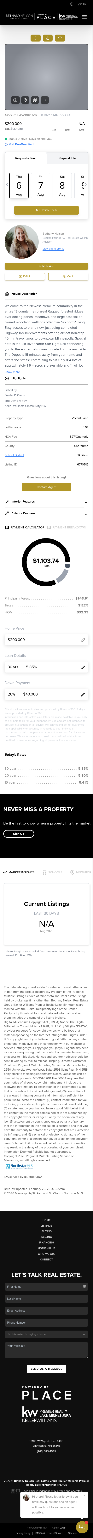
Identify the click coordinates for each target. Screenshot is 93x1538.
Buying (47, 1231)
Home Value (46, 1248)
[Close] (84, 1495)
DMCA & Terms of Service (49, 1533)
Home (46, 1220)
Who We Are (46, 1254)
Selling (46, 1237)
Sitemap (72, 1533)
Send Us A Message (46, 1369)
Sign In (78, 4)
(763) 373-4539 (46, 1451)
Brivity (43, 1527)
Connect (46, 1259)
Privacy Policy (23, 1533)
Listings (46, 1225)
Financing (46, 1242)
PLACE (62, 1484)
